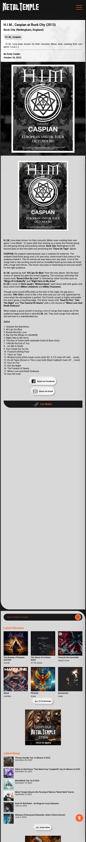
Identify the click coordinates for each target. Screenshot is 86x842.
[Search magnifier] (78, 617)
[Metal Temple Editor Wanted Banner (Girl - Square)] (43, 744)
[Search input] (40, 617)
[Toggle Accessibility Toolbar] (79, 818)
